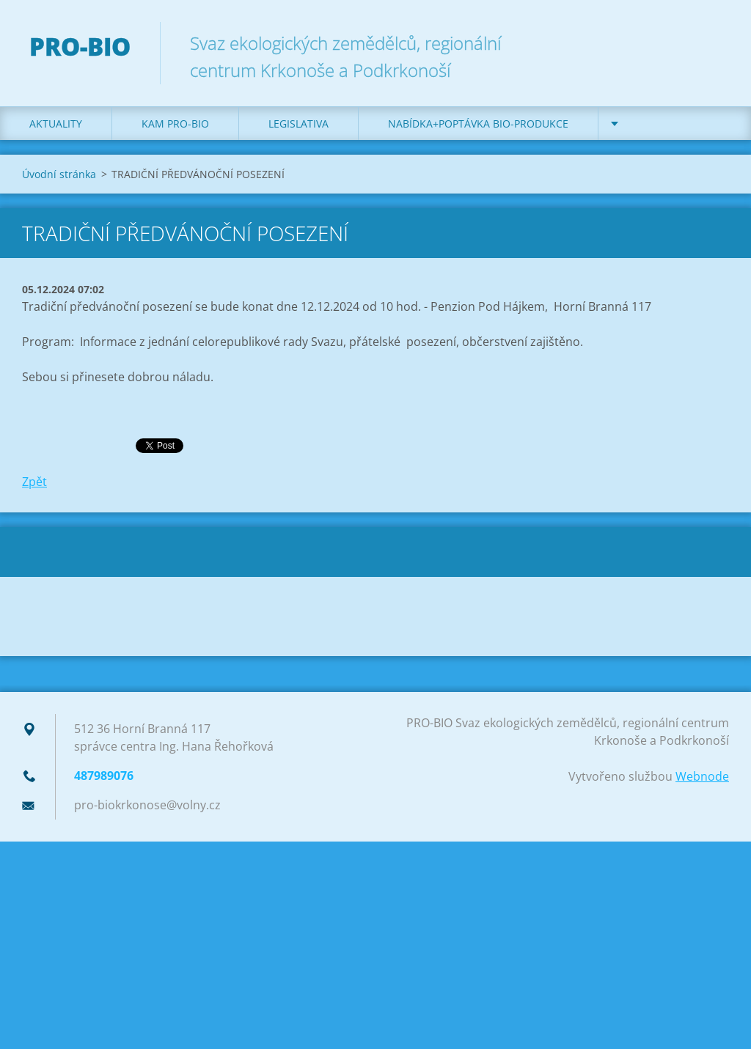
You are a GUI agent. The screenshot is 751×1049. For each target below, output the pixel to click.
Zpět (34, 482)
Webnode (702, 776)
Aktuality (55, 123)
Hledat (713, 42)
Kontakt (651, 123)
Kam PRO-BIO (175, 123)
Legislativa (298, 123)
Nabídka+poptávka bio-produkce (478, 123)
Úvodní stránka (59, 174)
